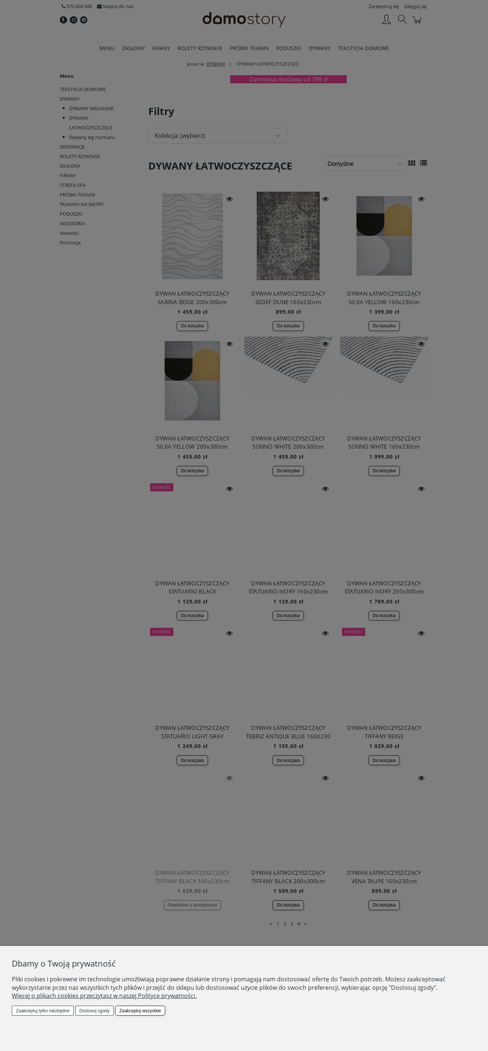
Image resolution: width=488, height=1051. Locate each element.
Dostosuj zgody (94, 1010)
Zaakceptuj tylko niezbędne (42, 1010)
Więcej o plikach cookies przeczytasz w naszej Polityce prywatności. (104, 996)
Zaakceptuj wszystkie (140, 1010)
